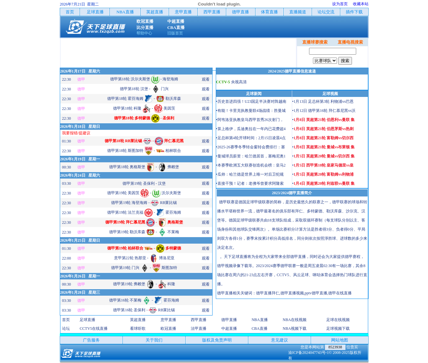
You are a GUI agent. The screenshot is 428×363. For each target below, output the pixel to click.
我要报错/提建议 (76, 133)
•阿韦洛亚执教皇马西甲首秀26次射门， (250, 119)
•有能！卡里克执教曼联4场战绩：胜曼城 (251, 110)
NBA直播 (259, 319)
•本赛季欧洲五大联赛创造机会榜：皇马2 (251, 165)
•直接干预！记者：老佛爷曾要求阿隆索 (250, 183)
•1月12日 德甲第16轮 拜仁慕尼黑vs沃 (324, 110)
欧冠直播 (168, 328)
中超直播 (229, 328)
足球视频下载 (338, 328)
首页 (66, 319)
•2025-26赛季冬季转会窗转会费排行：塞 (250, 147)
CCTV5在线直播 (94, 328)
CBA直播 (259, 328)
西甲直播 (198, 319)
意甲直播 (168, 319)
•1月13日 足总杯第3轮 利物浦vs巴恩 (323, 101)
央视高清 (239, 82)
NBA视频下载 (294, 328)
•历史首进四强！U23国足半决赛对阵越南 (251, 101)
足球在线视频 (338, 319)
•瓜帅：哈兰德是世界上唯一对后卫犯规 (250, 174)
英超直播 (138, 319)
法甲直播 (198, 328)
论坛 (66, 328)
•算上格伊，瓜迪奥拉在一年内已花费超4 (251, 129)
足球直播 (87, 319)
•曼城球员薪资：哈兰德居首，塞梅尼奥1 (251, 156)
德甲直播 (229, 319)
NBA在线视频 (294, 319)
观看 (206, 79)
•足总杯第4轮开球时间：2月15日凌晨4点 (251, 138)
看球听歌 (138, 328)
